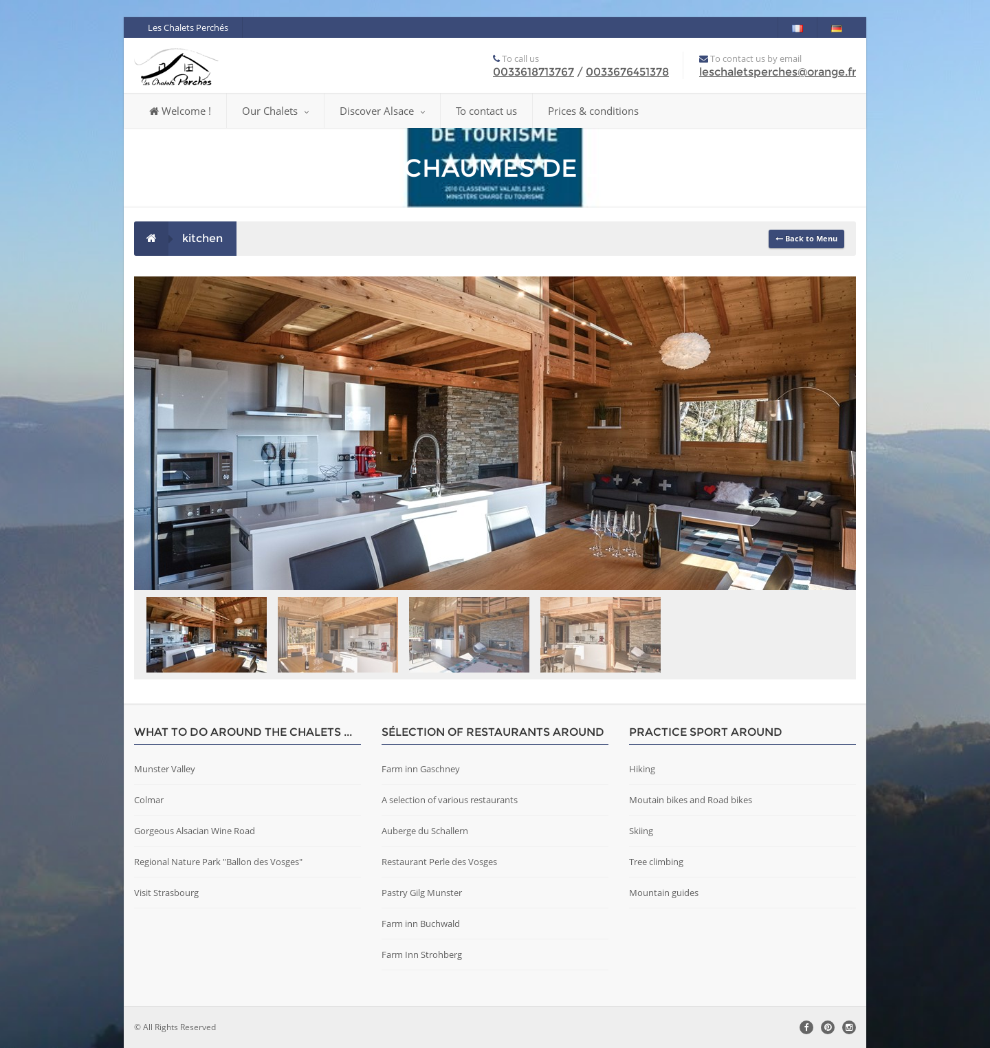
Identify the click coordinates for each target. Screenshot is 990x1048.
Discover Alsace (382, 111)
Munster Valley (164, 769)
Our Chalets (275, 111)
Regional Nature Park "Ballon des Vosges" (218, 861)
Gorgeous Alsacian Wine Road (194, 831)
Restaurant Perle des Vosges (439, 861)
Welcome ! (180, 111)
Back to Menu (806, 238)
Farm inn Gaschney (421, 769)
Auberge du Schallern (425, 831)
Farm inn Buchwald (421, 923)
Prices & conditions (593, 111)
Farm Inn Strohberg (422, 954)
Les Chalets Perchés (188, 27)
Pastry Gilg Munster (422, 892)
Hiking (642, 769)
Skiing (641, 831)
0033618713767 (533, 71)
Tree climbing (656, 861)
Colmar (149, 800)
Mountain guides (663, 892)
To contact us (486, 111)
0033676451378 (627, 71)
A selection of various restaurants (450, 800)
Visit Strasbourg (166, 892)
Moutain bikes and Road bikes (690, 800)
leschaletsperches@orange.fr (777, 71)
